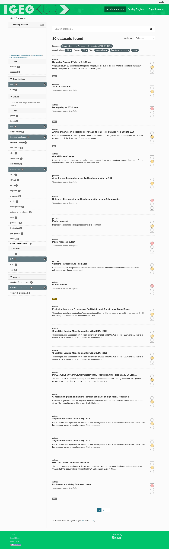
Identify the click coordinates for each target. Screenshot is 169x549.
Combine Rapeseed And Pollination (69, 264)
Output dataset (59, 285)
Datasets (21, 18)
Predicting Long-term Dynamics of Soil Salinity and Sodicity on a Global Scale (91, 309)
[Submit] (151, 29)
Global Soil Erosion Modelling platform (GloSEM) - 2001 (79, 353)
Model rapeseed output (63, 242)
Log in (161, 2)
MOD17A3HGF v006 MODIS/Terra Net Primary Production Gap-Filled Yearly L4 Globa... (94, 375)
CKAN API (14, 541)
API (83, 521)
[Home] (11, 18)
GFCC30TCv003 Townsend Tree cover (71, 462)
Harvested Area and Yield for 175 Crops (71, 62)
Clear (42, 25)
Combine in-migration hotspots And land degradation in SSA (82, 178)
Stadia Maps (15, 55)
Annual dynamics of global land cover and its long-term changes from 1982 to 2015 (93, 132)
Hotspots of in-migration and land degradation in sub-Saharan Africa (86, 199)
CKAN (116, 537)
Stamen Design (25, 55)
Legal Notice (15, 538)
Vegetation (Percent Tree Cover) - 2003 (71, 440)
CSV (54, 299)
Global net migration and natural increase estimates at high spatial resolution (90, 397)
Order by (128, 38)
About (12, 535)
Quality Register (136, 9)
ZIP (54, 146)
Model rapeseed (60, 221)
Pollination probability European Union (71, 484)
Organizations (156, 9)
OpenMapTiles (37, 55)
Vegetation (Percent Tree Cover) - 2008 (71, 419)
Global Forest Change (63, 156)
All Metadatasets (115, 9)
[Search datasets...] (100, 29)
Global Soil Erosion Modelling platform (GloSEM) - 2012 (79, 331)
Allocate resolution (61, 86)
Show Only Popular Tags (21, 244)
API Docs (91, 521)
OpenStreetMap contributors (18, 57)
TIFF (54, 76)
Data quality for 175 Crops (65, 107)
